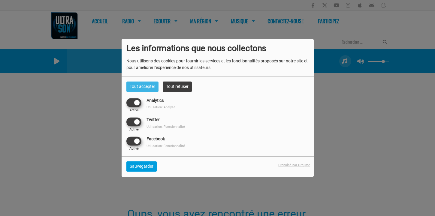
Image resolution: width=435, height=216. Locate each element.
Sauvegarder (141, 166)
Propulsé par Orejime (294, 165)
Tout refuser (177, 86)
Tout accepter (142, 86)
